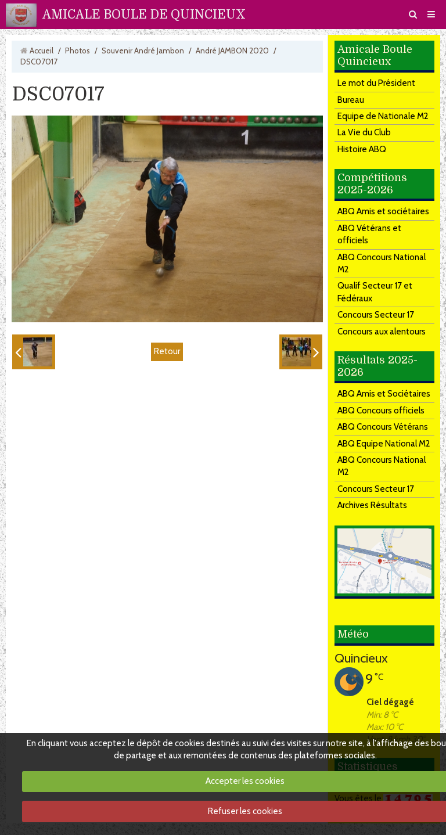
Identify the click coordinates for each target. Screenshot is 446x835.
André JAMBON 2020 (232, 50)
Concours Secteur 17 (375, 314)
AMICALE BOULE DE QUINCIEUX (144, 14)
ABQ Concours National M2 (381, 263)
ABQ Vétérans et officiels (369, 234)
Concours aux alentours (381, 331)
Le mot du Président (376, 83)
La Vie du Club (364, 132)
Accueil (41, 50)
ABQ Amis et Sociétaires (383, 393)
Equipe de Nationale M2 (383, 116)
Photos (77, 50)
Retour (167, 351)
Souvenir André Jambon (143, 50)
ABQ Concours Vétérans (382, 427)
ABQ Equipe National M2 (383, 443)
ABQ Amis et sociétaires (383, 211)
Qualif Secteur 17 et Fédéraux (374, 291)
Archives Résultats (372, 505)
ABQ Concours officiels (381, 410)
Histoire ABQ (361, 149)
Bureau (350, 100)
